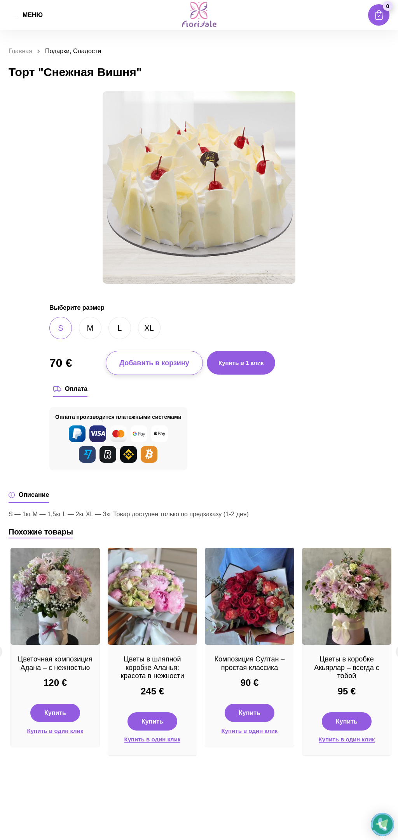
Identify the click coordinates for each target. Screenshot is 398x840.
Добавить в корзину (154, 363)
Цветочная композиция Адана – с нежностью (55, 663)
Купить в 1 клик (241, 362)
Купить (55, 713)
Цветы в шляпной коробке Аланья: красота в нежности (152, 667)
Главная (20, 51)
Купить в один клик (55, 731)
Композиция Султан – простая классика (250, 663)
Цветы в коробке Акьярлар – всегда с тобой (346, 667)
